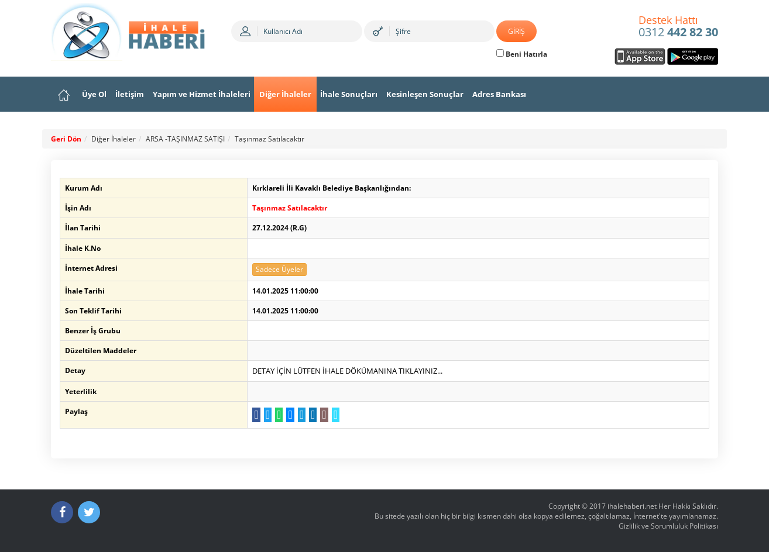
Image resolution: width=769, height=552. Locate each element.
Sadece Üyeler (279, 269)
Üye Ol (94, 94)
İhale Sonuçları (348, 94)
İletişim (129, 94)
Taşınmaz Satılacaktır (269, 139)
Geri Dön (66, 139)
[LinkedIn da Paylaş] (313, 415)
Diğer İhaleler (285, 94)
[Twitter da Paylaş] (268, 415)
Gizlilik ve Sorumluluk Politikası (668, 526)
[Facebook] (62, 512)
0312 (678, 27)
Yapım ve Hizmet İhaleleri (201, 94)
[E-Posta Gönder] (324, 415)
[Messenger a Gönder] (290, 415)
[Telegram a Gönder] (301, 415)
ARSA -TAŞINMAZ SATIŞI (185, 139)
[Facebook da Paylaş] (256, 415)
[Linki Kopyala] (335, 415)
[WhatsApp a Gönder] (279, 415)
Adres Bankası (499, 94)
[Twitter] (89, 512)
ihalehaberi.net (632, 506)
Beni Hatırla (521, 54)
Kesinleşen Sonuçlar (425, 94)
